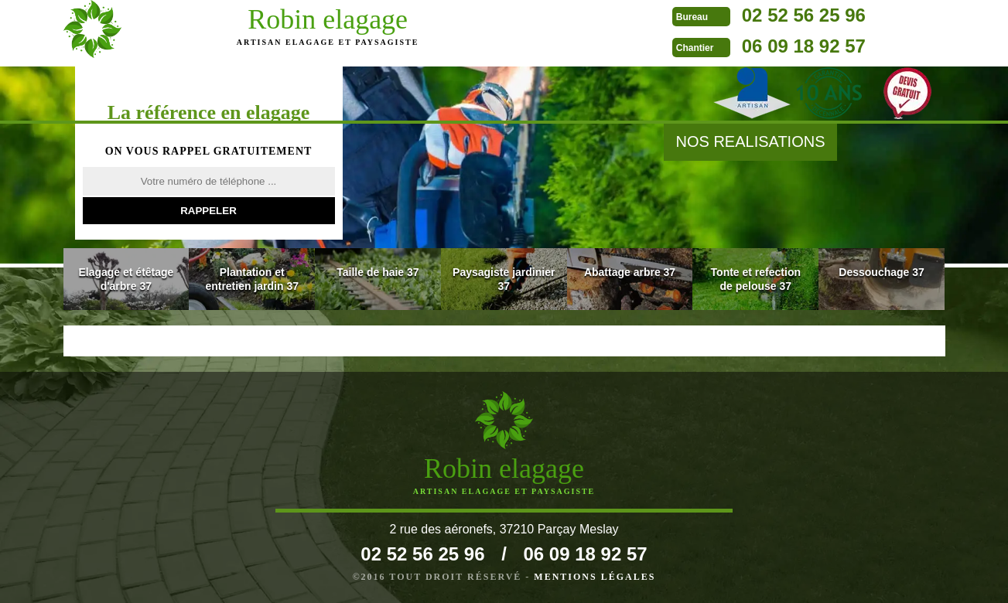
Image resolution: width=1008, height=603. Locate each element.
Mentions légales (594, 576)
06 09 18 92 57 (585, 46)
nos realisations (750, 141)
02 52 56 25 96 (585, 15)
